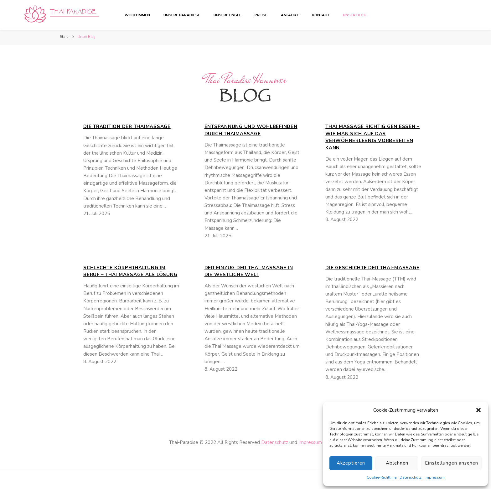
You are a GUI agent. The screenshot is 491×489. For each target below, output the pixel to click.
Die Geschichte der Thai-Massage (372, 268)
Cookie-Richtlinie (381, 477)
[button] (478, 410)
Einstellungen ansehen (451, 463)
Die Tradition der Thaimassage (127, 126)
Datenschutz (410, 477)
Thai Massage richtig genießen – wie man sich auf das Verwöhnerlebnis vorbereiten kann (372, 137)
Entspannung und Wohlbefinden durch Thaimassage (250, 130)
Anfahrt (289, 15)
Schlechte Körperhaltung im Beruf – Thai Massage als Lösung (130, 271)
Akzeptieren (351, 463)
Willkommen (137, 15)
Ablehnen (397, 463)
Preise (261, 15)
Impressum (435, 477)
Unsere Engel (227, 15)
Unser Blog (354, 15)
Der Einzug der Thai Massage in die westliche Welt (248, 271)
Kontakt (320, 15)
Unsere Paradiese (181, 15)
